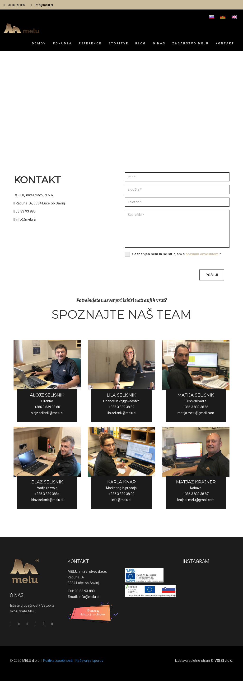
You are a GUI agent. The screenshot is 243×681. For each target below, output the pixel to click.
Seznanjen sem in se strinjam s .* (176, 254)
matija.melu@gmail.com (196, 413)
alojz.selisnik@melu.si (47, 413)
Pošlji (212, 275)
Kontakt (224, 43)
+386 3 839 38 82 (121, 407)
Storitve (118, 43)
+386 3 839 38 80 (47, 407)
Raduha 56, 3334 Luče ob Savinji (39, 203)
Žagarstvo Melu (190, 43)
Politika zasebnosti (58, 666)
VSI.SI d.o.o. (224, 666)
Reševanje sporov (89, 666)
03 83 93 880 (16, 5)
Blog (140, 43)
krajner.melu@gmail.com (196, 500)
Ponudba (62, 43)
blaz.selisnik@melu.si (47, 500)
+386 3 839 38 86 (196, 407)
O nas (159, 43)
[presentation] (161, 274)
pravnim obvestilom (202, 254)
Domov (39, 43)
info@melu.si (44, 5)
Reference (90, 43)
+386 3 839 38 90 (121, 494)
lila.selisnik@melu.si (121, 413)
